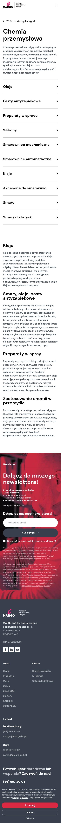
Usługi (6, 685)
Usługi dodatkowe (42, 680)
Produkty (8, 675)
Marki (6, 680)
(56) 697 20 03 (11, 731)
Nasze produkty (41, 671)
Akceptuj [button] (30, 805)
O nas (6, 671)
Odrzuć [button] (30, 812)
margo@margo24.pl (14, 736)
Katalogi (8, 700)
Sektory (7, 695)
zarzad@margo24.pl (15, 754)
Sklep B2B (8, 690)
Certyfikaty (9, 705)
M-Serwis (37, 675)
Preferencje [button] (30, 818)
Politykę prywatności (20, 798)
